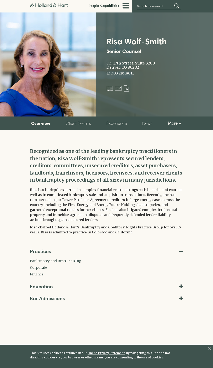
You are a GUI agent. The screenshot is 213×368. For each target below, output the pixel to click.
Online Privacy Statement (106, 353)
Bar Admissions (106, 298)
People (94, 6)
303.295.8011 (122, 73)
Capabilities (109, 6)
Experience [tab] (116, 123)
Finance (36, 274)
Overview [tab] (40, 123)
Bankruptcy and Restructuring (55, 261)
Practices (106, 251)
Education (106, 287)
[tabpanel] (106, 191)
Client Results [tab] (78, 123)
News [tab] (147, 123)
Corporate (38, 267)
